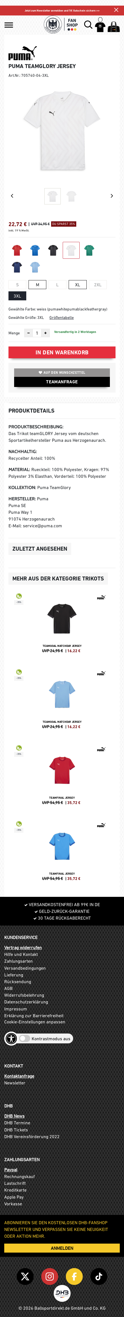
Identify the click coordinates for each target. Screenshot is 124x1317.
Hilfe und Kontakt (21, 954)
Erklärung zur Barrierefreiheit (34, 1015)
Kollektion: (22, 487)
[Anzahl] (37, 333)
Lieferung (13, 974)
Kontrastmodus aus (51, 1038)
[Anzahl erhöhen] (45, 333)
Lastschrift (15, 1183)
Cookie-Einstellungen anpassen (34, 1021)
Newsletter (14, 1082)
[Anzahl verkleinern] (28, 333)
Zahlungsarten (18, 960)
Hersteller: (22, 498)
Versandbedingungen (25, 968)
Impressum (15, 1008)
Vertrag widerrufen (23, 947)
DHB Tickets (16, 1129)
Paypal (10, 1169)
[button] (8, 25)
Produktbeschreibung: (36, 426)
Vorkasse (13, 1203)
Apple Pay (14, 1196)
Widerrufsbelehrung (24, 995)
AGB (8, 988)
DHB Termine (17, 1122)
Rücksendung (17, 981)
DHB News (14, 1115)
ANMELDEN (62, 1248)
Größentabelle (61, 317)
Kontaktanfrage (19, 1076)
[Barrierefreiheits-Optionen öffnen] (11, 1039)
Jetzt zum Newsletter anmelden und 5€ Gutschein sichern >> (62, 10)
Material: (19, 469)
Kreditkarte (15, 1189)
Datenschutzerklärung (26, 1001)
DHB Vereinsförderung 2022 (32, 1136)
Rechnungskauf (19, 1176)
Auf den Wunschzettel (62, 373)
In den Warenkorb (62, 352)
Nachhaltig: (22, 451)
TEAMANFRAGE (62, 381)
